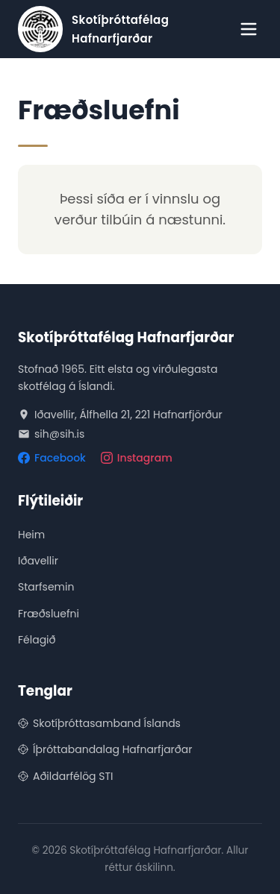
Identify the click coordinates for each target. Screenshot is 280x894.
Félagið (36, 639)
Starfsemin (46, 586)
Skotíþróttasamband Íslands (99, 723)
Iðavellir (38, 560)
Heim (31, 534)
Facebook (52, 457)
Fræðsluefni (48, 613)
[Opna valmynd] (248, 29)
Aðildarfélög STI (65, 776)
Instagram (136, 457)
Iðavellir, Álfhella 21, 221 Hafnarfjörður (120, 414)
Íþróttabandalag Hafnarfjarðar (105, 749)
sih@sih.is (51, 433)
